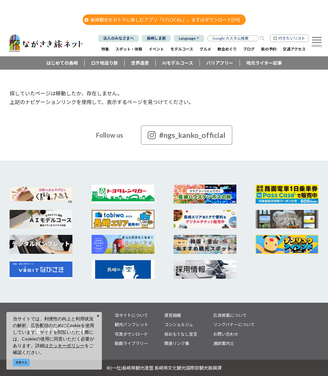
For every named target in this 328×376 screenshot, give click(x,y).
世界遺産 (140, 63)
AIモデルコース (177, 63)
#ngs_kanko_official (187, 135)
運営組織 (172, 315)
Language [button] (187, 38)
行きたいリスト (291, 38)
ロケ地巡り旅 (104, 63)
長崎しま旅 (156, 38)
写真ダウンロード (131, 334)
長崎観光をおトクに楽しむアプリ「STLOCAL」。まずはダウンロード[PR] (162, 19)
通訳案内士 (223, 343)
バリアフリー (219, 63)
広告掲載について (230, 315)
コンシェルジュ (178, 324)
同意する (21, 362)
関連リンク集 (176, 343)
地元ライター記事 (264, 63)
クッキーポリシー (67, 345)
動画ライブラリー (131, 343)
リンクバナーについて (234, 324)
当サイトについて (131, 315)
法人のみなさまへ (118, 38)
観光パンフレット (131, 324)
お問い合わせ (225, 334)
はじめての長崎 (62, 63)
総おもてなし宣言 (180, 334)
